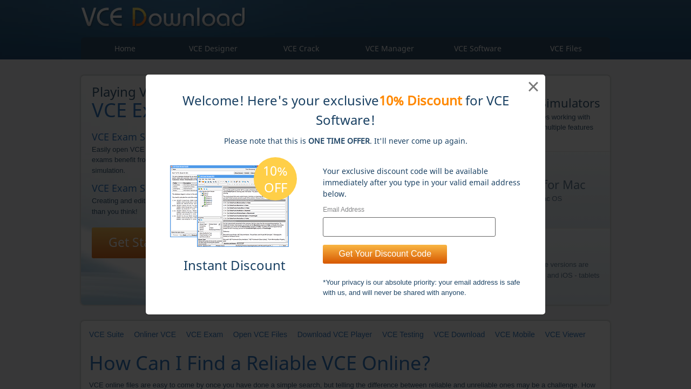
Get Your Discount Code (384, 253)
